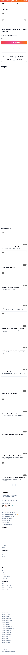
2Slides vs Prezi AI (6, 616)
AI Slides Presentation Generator (9, 512)
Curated (4, 545)
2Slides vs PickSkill (6, 585)
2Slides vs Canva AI (6, 602)
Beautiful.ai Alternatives (7, 610)
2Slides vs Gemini (6, 614)
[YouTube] (5, 500)
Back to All (5, 9)
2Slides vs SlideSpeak (7, 589)
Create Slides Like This (7, 529)
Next (17, 484)
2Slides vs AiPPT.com (7, 630)
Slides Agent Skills (6, 522)
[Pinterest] (11, 500)
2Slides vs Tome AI (6, 606)
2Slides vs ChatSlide (6, 640)
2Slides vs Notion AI (6, 642)
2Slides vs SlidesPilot (7, 604)
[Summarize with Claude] (6, 506)
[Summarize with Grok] (9, 506)
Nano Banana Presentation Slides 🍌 (10, 514)
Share (3, 547)
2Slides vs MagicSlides (7, 626)
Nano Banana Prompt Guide (8, 516)
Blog (3, 570)
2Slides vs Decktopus (7, 620)
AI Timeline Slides (6, 536)
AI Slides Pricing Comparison (8, 597)
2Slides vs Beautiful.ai (7, 587)
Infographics (5, 562)
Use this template (14, 42)
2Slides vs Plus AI (6, 624)
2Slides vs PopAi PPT (6, 638)
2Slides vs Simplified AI (7, 632)
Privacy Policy (5, 578)
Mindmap (4, 558)
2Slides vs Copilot (6, 608)
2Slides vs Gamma (6, 583)
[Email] (16, 500)
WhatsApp (20, 59)
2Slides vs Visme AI (6, 618)
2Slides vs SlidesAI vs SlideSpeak (9, 593)
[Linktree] (14, 500)
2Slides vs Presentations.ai (8, 628)
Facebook (8, 59)
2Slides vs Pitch (5, 622)
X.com (11, 56)
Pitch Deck (4, 560)
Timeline (4, 556)
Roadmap (4, 554)
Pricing (3, 574)
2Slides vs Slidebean (6, 634)
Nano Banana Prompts (7, 564)
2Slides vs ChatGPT (6, 612)
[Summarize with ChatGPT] (3, 506)
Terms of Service (6, 576)
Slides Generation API (7, 518)
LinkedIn (21, 56)
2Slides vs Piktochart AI (7, 636)
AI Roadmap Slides (6, 533)
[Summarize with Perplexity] (12, 506)
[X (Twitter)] (2, 500)
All (2, 552)
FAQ (3, 572)
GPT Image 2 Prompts (7, 524)
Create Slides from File (7, 531)
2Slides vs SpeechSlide (7, 591)
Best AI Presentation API (7, 595)
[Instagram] (8, 500)
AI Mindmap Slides (6, 538)
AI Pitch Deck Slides (6, 540)
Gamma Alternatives (6, 599)
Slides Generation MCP (7, 520)
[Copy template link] (3, 57)
